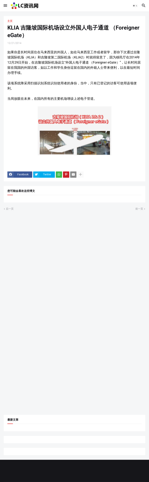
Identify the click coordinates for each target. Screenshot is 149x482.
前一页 (139, 208)
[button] (5, 6)
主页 (10, 21)
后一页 (10, 208)
